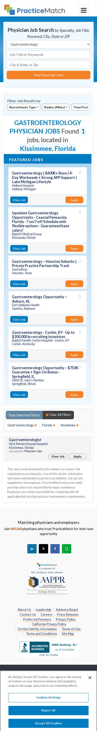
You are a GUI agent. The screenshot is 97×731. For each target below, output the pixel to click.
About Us (24, 610)
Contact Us (28, 614)
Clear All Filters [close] (58, 415)
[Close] (90, 681)
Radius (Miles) (54, 107)
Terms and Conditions (41, 634)
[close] (22, 425)
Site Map (68, 634)
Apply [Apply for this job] (74, 200)
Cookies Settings (48, 701)
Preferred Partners (37, 619)
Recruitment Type (22, 107)
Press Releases (68, 614)
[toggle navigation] (84, 10)
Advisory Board (67, 610)
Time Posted (82, 107)
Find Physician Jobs (48, 75)
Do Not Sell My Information (37, 629)
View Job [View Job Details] (19, 200)
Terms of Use (71, 629)
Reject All (48, 714)
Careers (46, 614)
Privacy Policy (65, 619)
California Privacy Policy (49, 624)
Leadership (43, 610)
